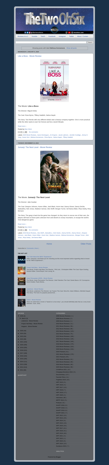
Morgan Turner (80, 235)
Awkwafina (48, 233)
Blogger (58, 457)
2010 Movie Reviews (63, 323)
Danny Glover (76, 233)
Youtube (34, 36)
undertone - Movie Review (35, 289)
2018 (22, 350)
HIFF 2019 (59, 392)
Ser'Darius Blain (37, 237)
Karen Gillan (37, 235)
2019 (22, 347)
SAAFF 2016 (60, 405)
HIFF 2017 (59, 387)
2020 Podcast (60, 351)
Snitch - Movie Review (34, 300)
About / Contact (82, 36)
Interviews (59, 397)
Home (49, 244)
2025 (22, 330)
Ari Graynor (54, 135)
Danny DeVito (66, 233)
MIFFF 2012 (60, 400)
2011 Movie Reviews (63, 326)
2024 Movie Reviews (63, 364)
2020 (22, 345)
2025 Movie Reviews (63, 367)
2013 (22, 364)
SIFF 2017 (59, 428)
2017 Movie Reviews (63, 341)
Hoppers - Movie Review (29, 326)
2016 (22, 356)
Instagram (62, 36)
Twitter (71, 36)
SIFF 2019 (59, 433)
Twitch (43, 36)
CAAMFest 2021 (61, 369)
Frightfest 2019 (61, 379)
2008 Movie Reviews (63, 318)
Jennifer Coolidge (75, 135)
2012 (22, 367)
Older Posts (86, 244)
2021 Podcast (60, 357)
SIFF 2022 (59, 438)
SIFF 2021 (59, 436)
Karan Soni (26, 137)
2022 (22, 339)
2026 (22, 316)
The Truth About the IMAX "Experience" (39, 256)
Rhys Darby (27, 237)
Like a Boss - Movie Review (29, 56)
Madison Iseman (55, 235)
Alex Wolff (40, 233)
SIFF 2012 (59, 415)
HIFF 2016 (59, 385)
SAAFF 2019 (60, 410)
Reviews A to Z (23, 36)
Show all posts (71, 48)
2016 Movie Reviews (63, 339)
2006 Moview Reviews (63, 316)
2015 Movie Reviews (63, 336)
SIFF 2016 (59, 425)
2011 (22, 370)
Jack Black (28, 235)
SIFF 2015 (59, 423)
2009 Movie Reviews (63, 321)
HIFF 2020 (59, 395)
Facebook (51, 36)
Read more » (22, 126)
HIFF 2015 (59, 382)
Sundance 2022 (61, 446)
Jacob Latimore (63, 135)
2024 (22, 333)
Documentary (60, 374)
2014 (22, 361)
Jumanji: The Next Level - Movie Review (35, 147)
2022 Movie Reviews (63, 359)
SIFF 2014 (59, 420)
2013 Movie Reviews (63, 331)
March (24, 318)
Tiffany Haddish (68, 137)
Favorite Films (61, 377)
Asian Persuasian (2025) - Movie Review (39, 278)
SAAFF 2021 (60, 413)
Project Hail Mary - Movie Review (37, 267)
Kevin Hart (45, 235)
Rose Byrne (48, 137)
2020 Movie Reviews (30, 135)
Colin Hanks (57, 233)
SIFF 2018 (59, 431)
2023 (22, 336)
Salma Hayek (57, 137)
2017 (22, 353)
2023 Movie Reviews (63, 362)
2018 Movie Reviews (63, 344)
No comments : (34, 132)
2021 (22, 342)
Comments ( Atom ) (33, 248)
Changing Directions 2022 (64, 372)
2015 (22, 358)
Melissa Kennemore (37, 137)
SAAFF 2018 (60, 408)
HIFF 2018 (59, 390)
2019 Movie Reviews (30, 233)
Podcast (59, 403)
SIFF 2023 (59, 441)
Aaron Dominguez (43, 135)
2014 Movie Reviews (63, 334)
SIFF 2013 (59, 418)
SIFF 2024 (59, 443)
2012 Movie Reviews (63, 329)
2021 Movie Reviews (63, 354)
